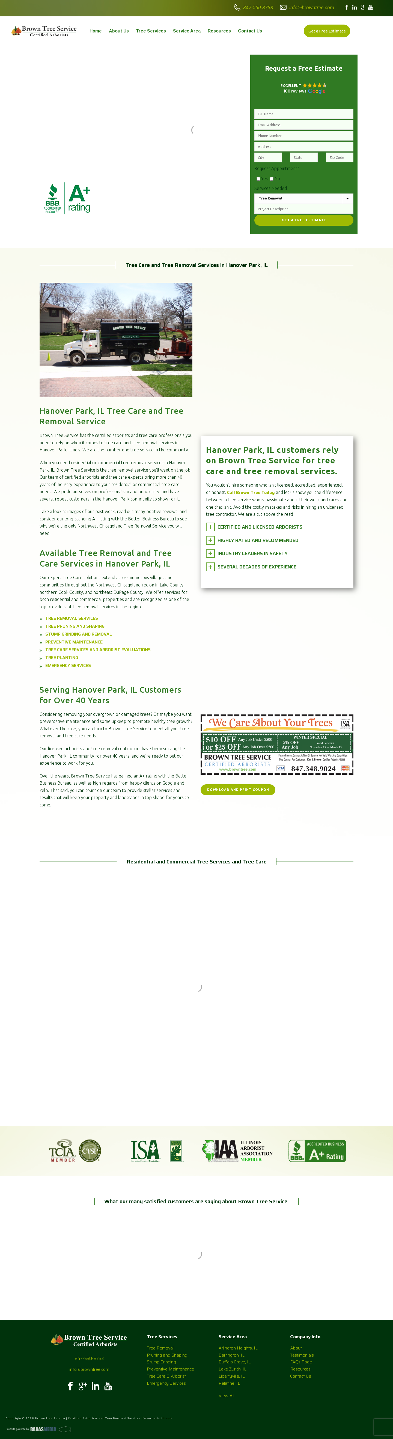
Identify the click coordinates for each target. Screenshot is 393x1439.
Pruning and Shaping (167, 1355)
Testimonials (302, 1355)
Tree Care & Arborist (166, 1376)
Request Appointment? (276, 168)
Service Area (187, 31)
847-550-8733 (258, 7)
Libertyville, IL (232, 1376)
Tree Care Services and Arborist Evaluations (98, 649)
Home (96, 31)
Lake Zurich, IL (232, 1369)
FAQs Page (301, 1361)
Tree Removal (160, 1348)
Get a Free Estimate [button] (327, 31)
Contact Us (250, 31)
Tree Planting (61, 657)
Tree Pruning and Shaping (75, 626)
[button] (303, 88)
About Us (119, 31)
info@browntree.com (311, 7)
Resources (219, 31)
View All (226, 1395)
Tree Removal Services (71, 618)
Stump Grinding (161, 1361)
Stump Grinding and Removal (78, 634)
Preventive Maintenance (74, 642)
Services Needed (270, 188)
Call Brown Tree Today (251, 492)
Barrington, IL (232, 1355)
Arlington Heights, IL (238, 1348)
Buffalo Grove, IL (235, 1361)
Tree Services (151, 31)
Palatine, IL (229, 1383)
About (296, 1348)
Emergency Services (68, 665)
